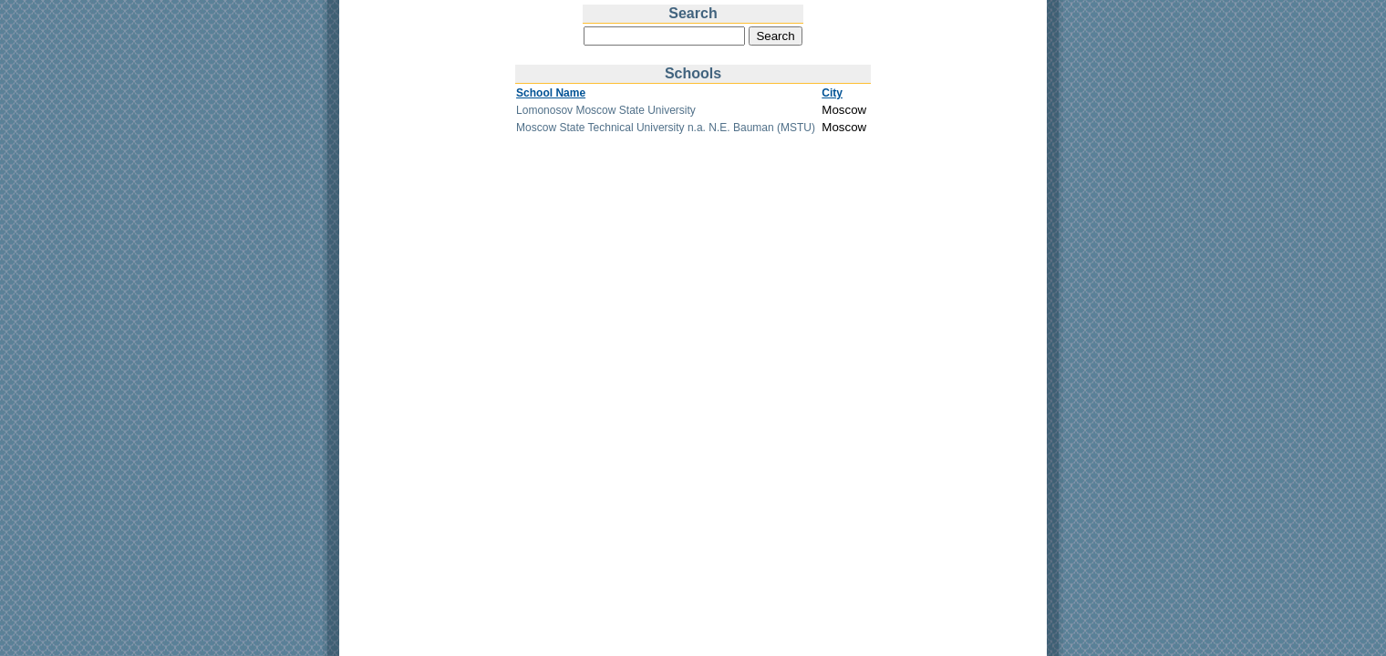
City (832, 93)
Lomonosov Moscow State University (606, 110)
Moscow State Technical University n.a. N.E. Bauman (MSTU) (665, 127)
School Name (550, 93)
